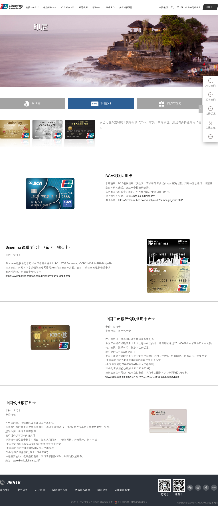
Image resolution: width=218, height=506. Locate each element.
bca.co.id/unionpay (144, 195)
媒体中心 (110, 7)
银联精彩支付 (49, 7)
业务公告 (22, 489)
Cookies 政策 (122, 489)
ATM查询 (210, 82)
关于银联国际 (125, 7)
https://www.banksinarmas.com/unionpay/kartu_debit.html (37, 275)
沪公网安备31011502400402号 (132, 502)
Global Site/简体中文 (191, 7)
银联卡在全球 (32, 7)
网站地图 (102, 489)
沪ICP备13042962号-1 (81, 502)
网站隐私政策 (82, 489)
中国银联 (163, 7)
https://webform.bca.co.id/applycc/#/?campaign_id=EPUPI (150, 200)
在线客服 (210, 124)
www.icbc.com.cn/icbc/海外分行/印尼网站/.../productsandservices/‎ (142, 376)
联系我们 (5, 489)
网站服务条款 (60, 489)
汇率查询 (210, 96)
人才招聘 (40, 489)
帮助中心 (96, 7)
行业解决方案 (67, 7)
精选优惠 (83, 7)
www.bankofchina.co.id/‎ (26, 460)
